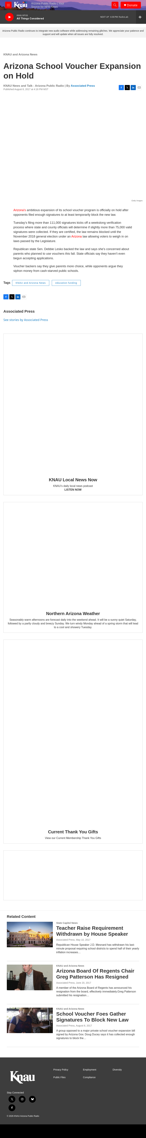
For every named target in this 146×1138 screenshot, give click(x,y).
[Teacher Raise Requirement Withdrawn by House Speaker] (30, 934)
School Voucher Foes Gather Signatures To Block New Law (92, 1017)
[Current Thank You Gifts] (73, 732)
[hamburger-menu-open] (8, 5)
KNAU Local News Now (73, 479)
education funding (66, 283)
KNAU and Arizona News (20, 54)
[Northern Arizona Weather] (73, 554)
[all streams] (141, 17)
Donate (132, 5)
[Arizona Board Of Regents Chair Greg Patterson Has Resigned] (30, 977)
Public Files (59, 1077)
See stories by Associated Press (25, 320)
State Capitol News (67, 923)
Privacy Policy (60, 1069)
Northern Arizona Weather (73, 613)
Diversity (117, 1069)
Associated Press (83, 85)
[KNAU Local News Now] (73, 403)
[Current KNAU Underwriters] (73, 875)
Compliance (89, 1077)
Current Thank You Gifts (73, 831)
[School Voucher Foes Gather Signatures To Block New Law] (30, 1020)
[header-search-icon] (115, 5)
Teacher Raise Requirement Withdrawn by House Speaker (92, 931)
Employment (89, 1069)
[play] (9, 17)
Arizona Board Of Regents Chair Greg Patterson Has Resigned (95, 974)
